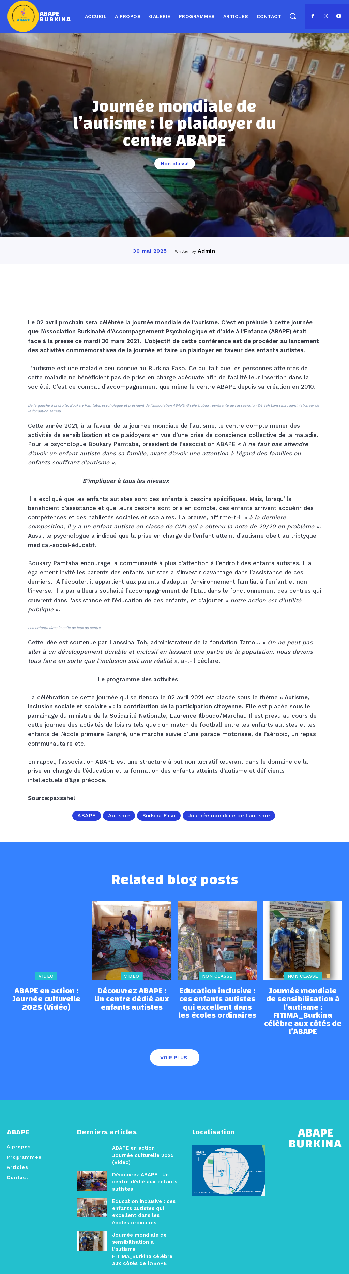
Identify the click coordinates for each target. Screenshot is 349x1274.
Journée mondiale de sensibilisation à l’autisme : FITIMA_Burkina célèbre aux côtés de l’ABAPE (303, 1006)
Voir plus (173, 1044)
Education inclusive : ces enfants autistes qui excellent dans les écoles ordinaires (217, 1002)
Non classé (174, 163)
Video (46, 978)
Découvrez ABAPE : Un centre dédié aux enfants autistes (132, 999)
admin (206, 251)
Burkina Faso (159, 815)
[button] (292, 16)
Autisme (119, 815)
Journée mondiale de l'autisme (229, 815)
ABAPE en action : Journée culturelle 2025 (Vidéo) (46, 996)
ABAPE (86, 815)
